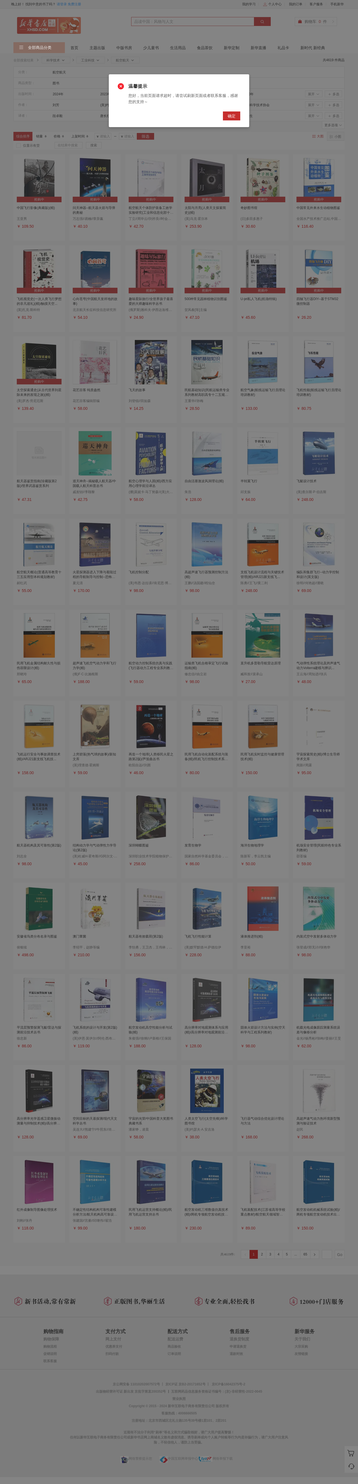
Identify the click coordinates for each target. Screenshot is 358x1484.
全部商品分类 (35, 47)
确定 (231, 116)
